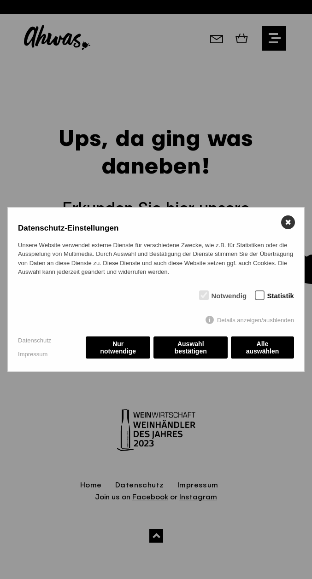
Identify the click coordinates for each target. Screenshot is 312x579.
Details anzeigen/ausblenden (255, 320)
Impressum (32, 354)
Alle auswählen (262, 347)
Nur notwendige (118, 347)
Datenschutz (34, 340)
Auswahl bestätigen (191, 347)
